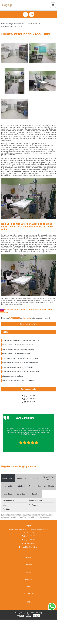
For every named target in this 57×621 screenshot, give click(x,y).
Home (28, 557)
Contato (29, 586)
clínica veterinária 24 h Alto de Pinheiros (16, 354)
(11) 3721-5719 (28, 399)
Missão (28, 572)
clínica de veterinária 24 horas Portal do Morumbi (19, 349)
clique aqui (26, 318)
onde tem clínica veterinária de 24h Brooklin (17, 367)
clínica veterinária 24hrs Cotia (12, 376)
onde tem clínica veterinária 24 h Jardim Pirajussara (20, 363)
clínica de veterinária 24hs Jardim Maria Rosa (18, 380)
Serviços (28, 579)
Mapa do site (28, 594)
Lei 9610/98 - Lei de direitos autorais (38, 517)
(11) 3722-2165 (14, 318)
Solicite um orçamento (28, 324)
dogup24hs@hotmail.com (28, 547)
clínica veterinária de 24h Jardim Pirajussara (17, 345)
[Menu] (53, 5)
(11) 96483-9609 (28, 402)
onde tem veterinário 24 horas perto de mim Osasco (20, 358)
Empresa (28, 565)
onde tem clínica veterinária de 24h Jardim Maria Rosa (21, 372)
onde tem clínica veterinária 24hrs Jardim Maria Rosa (20, 340)
